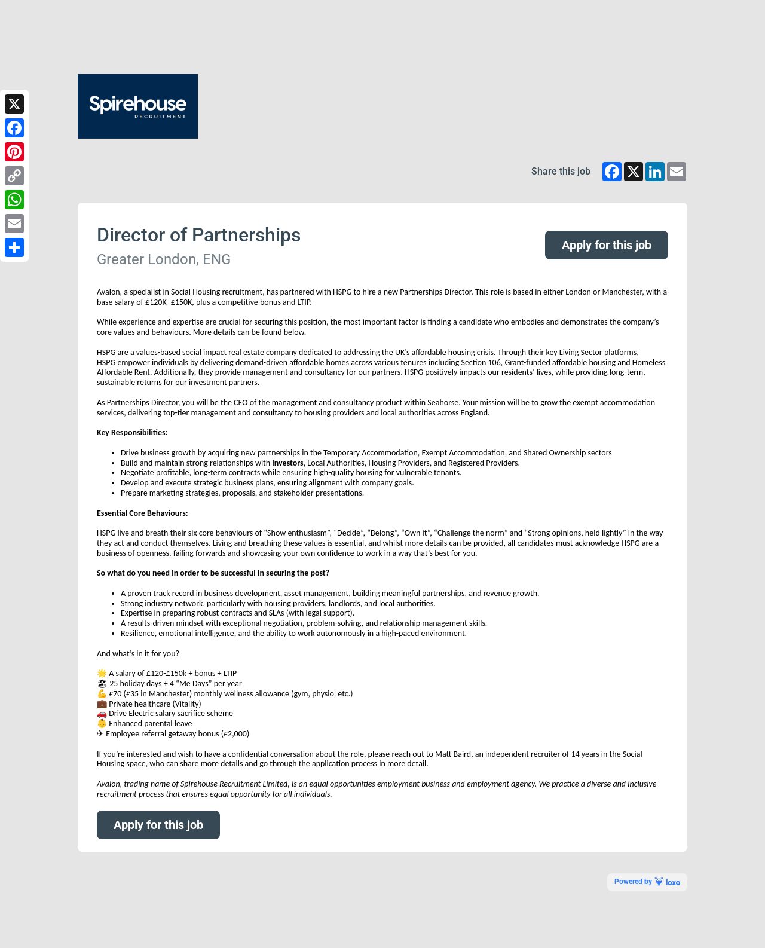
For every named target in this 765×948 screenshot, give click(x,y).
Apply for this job (606, 245)
